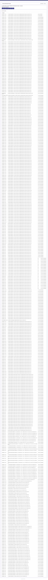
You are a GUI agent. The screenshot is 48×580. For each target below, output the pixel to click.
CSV (4, 8)
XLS (2, 8)
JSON (7, 8)
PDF (13, 8)
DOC (11, 8)
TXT (9, 8)
